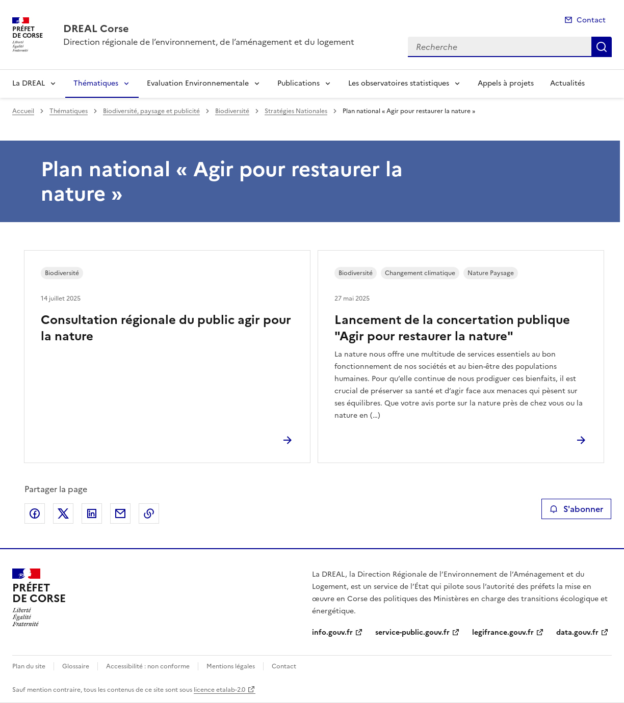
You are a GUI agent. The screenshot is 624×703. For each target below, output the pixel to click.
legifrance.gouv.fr (503, 632)
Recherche (601, 47)
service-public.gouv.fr (412, 632)
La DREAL (28, 83)
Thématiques (95, 83)
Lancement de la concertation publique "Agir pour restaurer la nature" (452, 328)
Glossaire (75, 666)
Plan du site (28, 666)
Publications (298, 83)
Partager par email (120, 513)
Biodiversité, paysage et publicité (151, 111)
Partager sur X (63, 513)
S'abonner (576, 509)
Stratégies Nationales (296, 111)
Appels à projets (506, 83)
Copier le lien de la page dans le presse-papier (149, 513)
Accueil (23, 111)
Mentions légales (230, 666)
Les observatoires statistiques (398, 83)
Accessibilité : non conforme (148, 666)
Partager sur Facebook (34, 513)
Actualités (567, 83)
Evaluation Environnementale (198, 83)
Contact (591, 20)
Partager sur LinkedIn (92, 513)
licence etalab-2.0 (219, 689)
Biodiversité (232, 111)
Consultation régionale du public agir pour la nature (166, 328)
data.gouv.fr (577, 632)
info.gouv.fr (332, 632)
